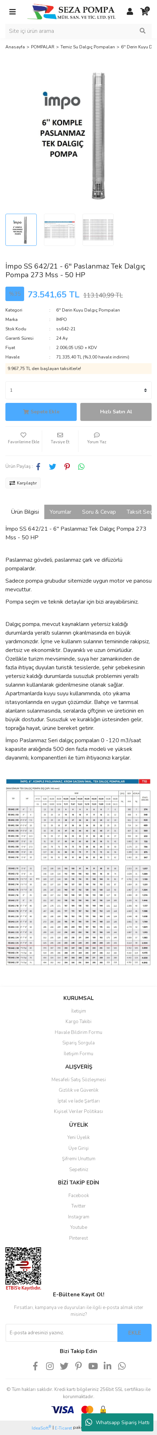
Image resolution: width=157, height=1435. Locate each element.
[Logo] (71, 11)
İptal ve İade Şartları (79, 1101)
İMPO (61, 319)
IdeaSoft (41, 1428)
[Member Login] (130, 11)
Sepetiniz (78, 1169)
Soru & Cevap (99, 512)
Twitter (78, 1206)
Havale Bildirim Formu (78, 1032)
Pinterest (78, 1238)
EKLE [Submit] (134, 1332)
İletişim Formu (78, 1054)
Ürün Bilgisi (25, 512)
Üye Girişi (78, 1148)
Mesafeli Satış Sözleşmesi (78, 1080)
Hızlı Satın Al (116, 411)
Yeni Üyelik (78, 1137)
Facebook (78, 1195)
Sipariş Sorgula (78, 1043)
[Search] (78, 31)
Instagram (78, 1217)
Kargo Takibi (78, 1021)
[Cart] (144, 12)
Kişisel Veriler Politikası (78, 1111)
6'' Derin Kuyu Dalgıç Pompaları (88, 310)
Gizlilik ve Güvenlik (78, 1090)
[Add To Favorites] (23, 441)
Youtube (78, 1227)
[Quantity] (78, 390)
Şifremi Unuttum (78, 1159)
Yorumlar (60, 512)
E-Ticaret (63, 1428)
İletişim (78, 1011)
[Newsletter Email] (61, 1333)
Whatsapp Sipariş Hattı (117, 1422)
